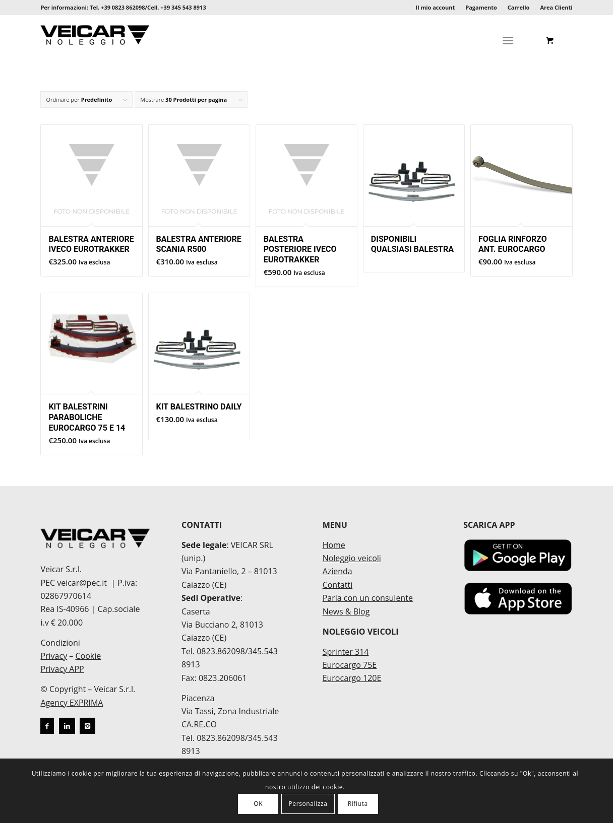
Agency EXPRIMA (71, 702)
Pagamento (481, 7)
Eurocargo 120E (352, 677)
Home (334, 545)
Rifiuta (358, 803)
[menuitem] (436, 7)
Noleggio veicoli (352, 558)
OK (258, 803)
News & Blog (346, 611)
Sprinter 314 (346, 651)
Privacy (53, 655)
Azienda (337, 571)
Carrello (519, 7)
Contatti (338, 584)
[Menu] (508, 40)
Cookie (88, 655)
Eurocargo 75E (350, 664)
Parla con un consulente (368, 597)
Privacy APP (62, 668)
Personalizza (307, 803)
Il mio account (435, 7)
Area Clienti (556, 7)
